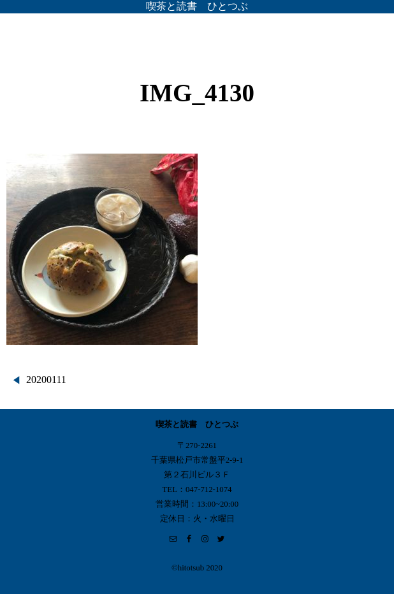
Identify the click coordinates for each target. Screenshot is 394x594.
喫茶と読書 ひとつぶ (197, 6)
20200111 (46, 379)
